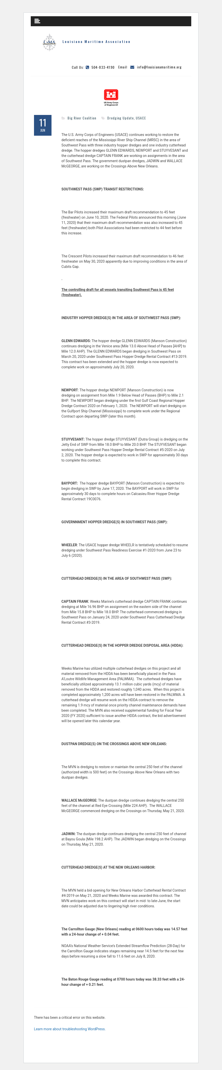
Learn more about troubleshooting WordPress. (70, 1029)
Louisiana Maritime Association (96, 41)
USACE (141, 117)
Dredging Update (120, 117)
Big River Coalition (82, 117)
